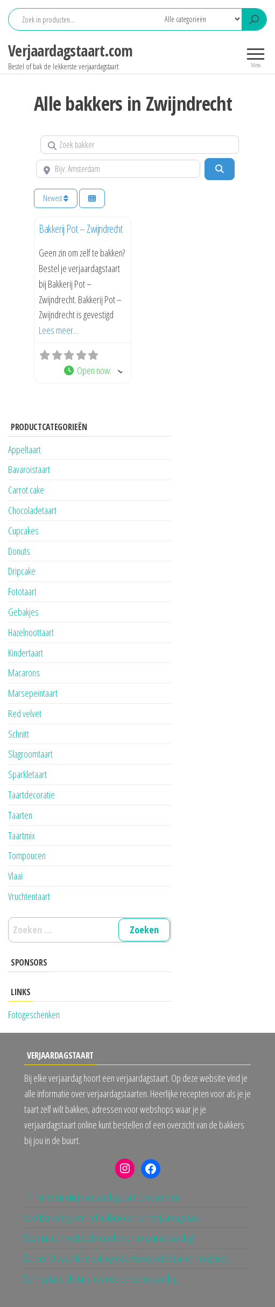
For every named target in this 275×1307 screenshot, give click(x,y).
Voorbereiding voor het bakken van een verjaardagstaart (112, 1217)
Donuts (19, 551)
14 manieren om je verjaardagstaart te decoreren (102, 1196)
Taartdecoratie (31, 794)
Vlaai (15, 875)
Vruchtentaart (29, 896)
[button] (92, 370)
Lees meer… (59, 330)
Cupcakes (23, 530)
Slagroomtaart (30, 753)
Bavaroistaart (29, 469)
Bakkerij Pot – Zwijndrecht (81, 229)
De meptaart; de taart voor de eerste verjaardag (100, 1278)
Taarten (20, 815)
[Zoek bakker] (139, 144)
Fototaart (22, 591)
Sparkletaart (27, 774)
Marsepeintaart (33, 693)
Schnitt (18, 733)
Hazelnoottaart (31, 632)
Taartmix (21, 835)
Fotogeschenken (34, 1014)
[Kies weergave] (92, 199)
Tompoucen (27, 855)
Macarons (24, 672)
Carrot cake (26, 489)
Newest (55, 198)
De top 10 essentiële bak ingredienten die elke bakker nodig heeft (127, 1258)
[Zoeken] (220, 169)
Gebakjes (23, 611)
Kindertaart (25, 652)
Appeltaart (24, 449)
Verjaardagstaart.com (70, 50)
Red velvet (24, 713)
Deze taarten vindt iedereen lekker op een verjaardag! (109, 1237)
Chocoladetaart (32, 510)
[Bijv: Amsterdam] (118, 169)
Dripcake (22, 571)
